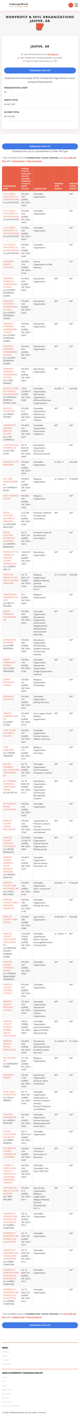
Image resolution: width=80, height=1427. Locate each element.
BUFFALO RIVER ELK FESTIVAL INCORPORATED (10, 391)
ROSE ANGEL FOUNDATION (9, 1093)
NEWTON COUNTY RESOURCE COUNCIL (8, 1005)
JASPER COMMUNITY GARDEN (9, 662)
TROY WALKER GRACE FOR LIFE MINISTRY (10, 1190)
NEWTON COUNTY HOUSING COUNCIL (7, 988)
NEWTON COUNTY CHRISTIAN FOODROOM (9, 841)
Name (4, 1377)
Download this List (40, 1325)
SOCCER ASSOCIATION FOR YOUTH (9, 1134)
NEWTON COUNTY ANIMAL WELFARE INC (9, 825)
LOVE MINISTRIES (8, 748)
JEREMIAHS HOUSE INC (8, 698)
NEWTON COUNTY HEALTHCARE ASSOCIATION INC (9, 939)
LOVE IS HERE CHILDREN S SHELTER (9, 733)
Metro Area (7, 1389)
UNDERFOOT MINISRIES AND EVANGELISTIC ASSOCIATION (10, 1217)
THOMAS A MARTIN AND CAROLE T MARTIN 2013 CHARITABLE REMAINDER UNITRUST (9, 1174)
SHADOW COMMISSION (9, 1116)
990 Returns (53, 54)
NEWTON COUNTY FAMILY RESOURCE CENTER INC (11, 904)
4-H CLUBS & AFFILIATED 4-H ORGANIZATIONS (11, 196)
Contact (5, 1360)
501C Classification (10, 1405)
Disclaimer (6, 1364)
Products (6, 1351)
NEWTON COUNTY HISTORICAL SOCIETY (8, 966)
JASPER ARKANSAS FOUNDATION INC (9, 615)
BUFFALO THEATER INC (9, 409)
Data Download (34, 161)
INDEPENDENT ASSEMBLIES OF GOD (10, 597)
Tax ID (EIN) (7, 1401)
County (5, 1397)
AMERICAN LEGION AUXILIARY (8, 264)
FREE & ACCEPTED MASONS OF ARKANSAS (9, 517)
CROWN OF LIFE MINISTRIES (10, 463)
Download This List (40, 70)
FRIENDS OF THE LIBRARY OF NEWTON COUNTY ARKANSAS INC (11, 558)
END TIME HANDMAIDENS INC (10, 481)
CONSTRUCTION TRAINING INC (10, 446)
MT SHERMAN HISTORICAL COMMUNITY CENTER (9, 785)
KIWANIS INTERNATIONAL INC (10, 716)
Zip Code (6, 1393)
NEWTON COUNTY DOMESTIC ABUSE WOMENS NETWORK (8, 864)
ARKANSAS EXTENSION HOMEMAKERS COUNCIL (10, 282)
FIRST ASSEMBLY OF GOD (11, 497)
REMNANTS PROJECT (8, 1076)
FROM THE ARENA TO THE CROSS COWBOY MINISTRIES (11, 579)
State (4, 1385)
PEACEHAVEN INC (9, 1059)
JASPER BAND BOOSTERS (9, 641)
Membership (18, 161)
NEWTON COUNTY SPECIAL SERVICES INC (9, 1045)
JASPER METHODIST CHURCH (9, 682)
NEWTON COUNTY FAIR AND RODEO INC (11, 885)
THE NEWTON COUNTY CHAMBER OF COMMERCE (9, 1152)
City (3, 1381)
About (5, 1355)
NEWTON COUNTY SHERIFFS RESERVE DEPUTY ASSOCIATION (9, 1028)
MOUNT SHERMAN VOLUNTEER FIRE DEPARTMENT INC (11, 770)
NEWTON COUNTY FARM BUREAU (10, 919)
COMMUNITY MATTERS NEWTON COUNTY (9, 429)
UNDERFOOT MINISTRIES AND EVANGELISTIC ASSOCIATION (11, 1237)
